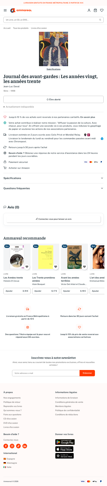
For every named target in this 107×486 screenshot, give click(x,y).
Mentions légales (63, 406)
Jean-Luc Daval (11, 86)
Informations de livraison (66, 398)
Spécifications (53, 69)
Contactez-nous (10, 440)
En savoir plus (87, 117)
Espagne (9, 459)
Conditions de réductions (66, 414)
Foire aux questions (12, 414)
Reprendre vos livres (12, 406)
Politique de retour (11, 402)
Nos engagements (12, 398)
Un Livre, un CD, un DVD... (53, 20)
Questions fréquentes (53, 188)
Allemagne (10, 463)
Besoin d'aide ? (16, 153)
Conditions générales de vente (69, 402)
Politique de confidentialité (67, 410)
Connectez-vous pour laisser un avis (53, 219)
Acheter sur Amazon (19, 168)
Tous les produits (20, 28)
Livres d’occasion (39, 28)
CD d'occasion (10, 419)
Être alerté (53, 99)
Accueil (6, 28)
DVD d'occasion (10, 423)
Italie (7, 467)
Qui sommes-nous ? (12, 410)
